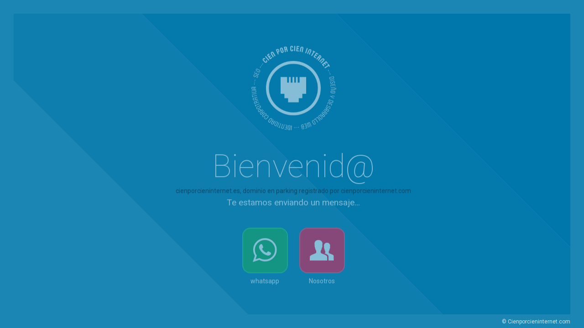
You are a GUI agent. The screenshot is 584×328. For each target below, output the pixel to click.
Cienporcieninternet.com (539, 321)
